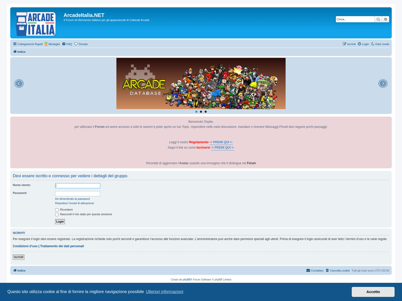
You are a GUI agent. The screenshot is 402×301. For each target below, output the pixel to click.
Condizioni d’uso (25, 246)
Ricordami (64, 209)
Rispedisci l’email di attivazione (74, 203)
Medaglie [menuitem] (54, 44)
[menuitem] (67, 44)
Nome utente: (22, 184)
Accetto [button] (373, 292)
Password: (20, 192)
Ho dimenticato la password (72, 198)
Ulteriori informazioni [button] (164, 291)
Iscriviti (18, 257)
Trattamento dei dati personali (62, 246)
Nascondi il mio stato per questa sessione (83, 214)
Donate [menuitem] (83, 44)
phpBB (186, 279)
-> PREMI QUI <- (221, 142)
